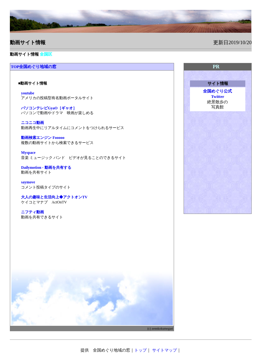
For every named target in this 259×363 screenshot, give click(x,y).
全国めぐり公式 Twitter (217, 94)
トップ (140, 350)
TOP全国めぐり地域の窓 (34, 66)
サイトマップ (164, 350)
